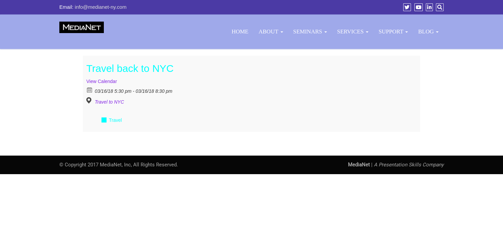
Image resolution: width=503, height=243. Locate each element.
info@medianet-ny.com (100, 7)
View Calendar (101, 81)
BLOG (428, 31)
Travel (115, 120)
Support (393, 31)
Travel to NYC (109, 102)
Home (240, 31)
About (271, 31)
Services (352, 31)
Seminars (310, 31)
